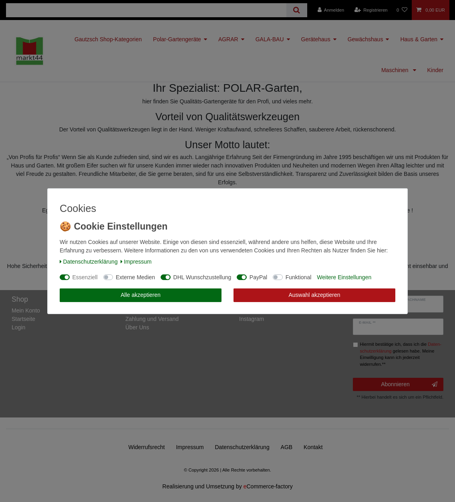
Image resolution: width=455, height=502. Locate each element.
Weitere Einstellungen (344, 277)
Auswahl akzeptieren (314, 295)
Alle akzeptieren (141, 295)
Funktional (299, 277)
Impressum (136, 261)
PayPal (258, 277)
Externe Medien (135, 277)
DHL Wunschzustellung (202, 277)
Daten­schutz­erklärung (89, 261)
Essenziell (85, 277)
